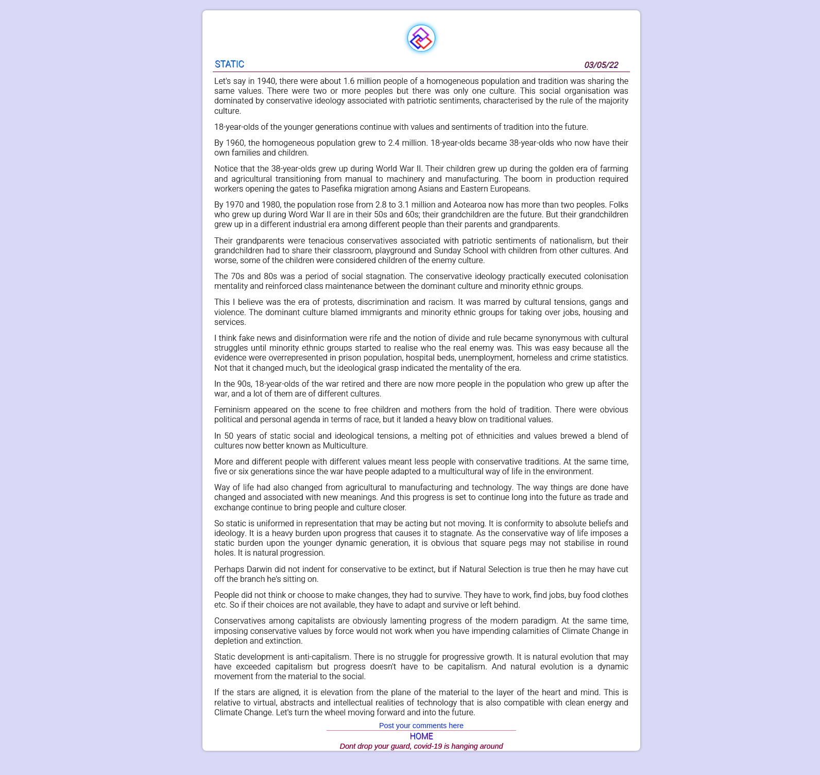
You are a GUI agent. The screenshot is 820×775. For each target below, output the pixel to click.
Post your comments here (421, 725)
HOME (421, 736)
